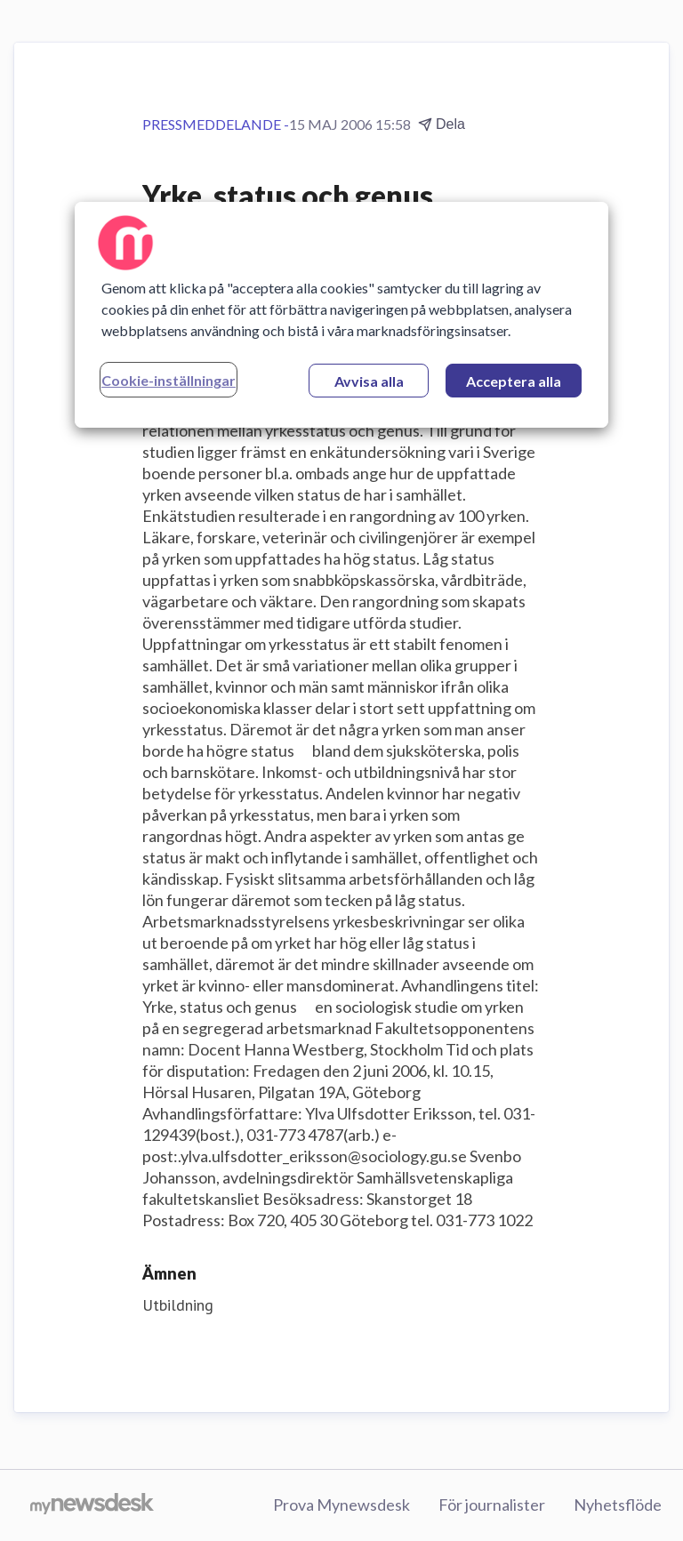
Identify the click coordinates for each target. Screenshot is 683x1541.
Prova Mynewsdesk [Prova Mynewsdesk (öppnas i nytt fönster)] (341, 1504)
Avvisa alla (369, 381)
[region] (341, 315)
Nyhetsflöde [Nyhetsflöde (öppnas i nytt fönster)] (618, 1504)
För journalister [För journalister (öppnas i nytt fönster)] (491, 1504)
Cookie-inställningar (168, 380)
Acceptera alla (513, 381)
